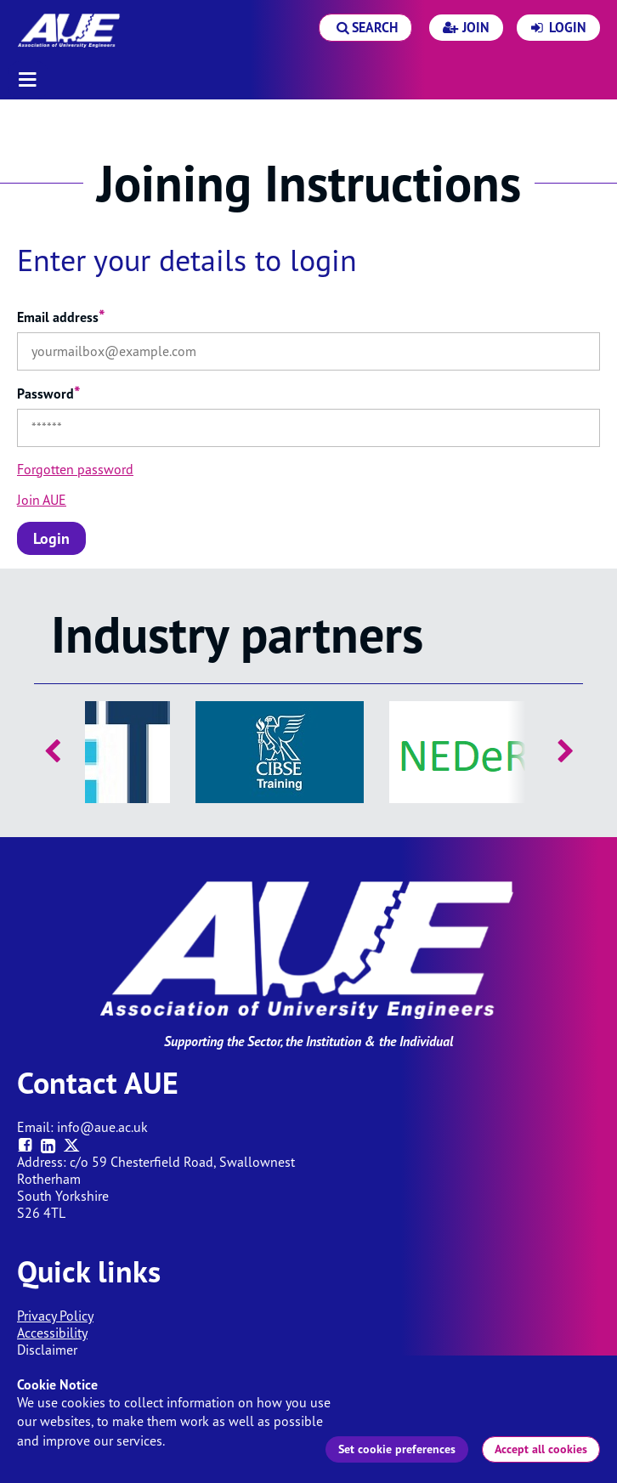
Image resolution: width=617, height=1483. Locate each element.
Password (49, 393)
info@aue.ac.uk (102, 1126)
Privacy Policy (55, 1315)
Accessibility (52, 1332)
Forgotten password (75, 469)
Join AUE (41, 499)
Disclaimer (47, 1349)
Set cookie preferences (397, 1449)
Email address (61, 316)
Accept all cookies (541, 1449)
